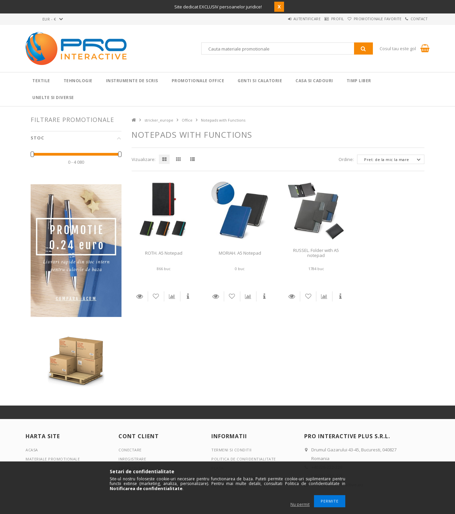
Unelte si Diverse (53, 97)
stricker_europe (158, 120)
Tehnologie (78, 81)
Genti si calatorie (260, 81)
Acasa (32, 449)
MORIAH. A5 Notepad (240, 253)
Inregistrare (132, 458)
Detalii (140, 296)
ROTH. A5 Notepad (163, 253)
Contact (416, 19)
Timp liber (359, 81)
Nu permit (300, 504)
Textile (41, 81)
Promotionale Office (198, 81)
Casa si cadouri (314, 81)
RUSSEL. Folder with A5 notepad (316, 252)
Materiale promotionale (53, 458)
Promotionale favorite (368, 19)
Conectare (130, 449)
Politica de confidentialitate (243, 458)
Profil (321, 19)
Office (187, 120)
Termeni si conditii (231, 449)
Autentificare (285, 19)
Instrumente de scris (132, 81)
